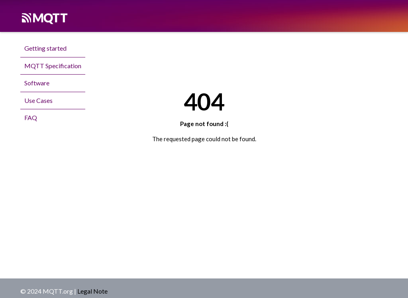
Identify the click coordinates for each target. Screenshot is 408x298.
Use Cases (38, 100)
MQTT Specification (52, 65)
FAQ (30, 117)
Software (36, 83)
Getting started (45, 48)
